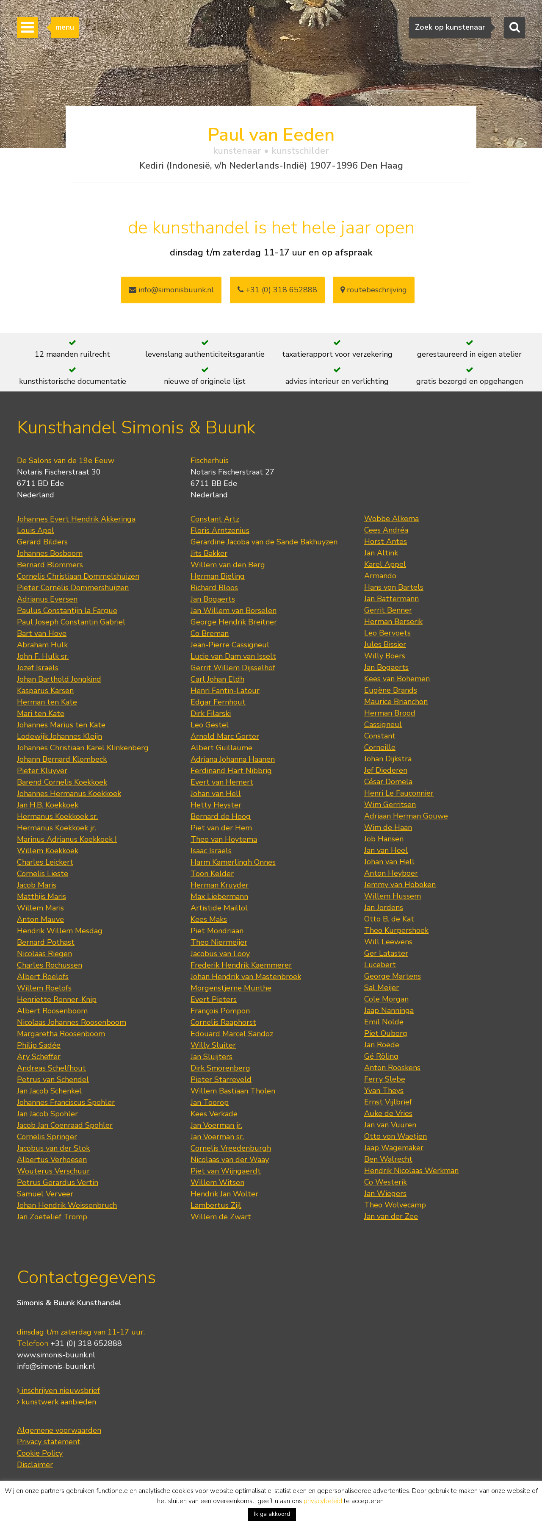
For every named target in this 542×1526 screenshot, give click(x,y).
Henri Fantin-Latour (225, 690)
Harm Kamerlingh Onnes (233, 862)
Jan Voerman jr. (216, 1125)
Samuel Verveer (45, 1194)
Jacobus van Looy (220, 954)
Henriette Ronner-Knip (57, 999)
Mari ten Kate (40, 713)
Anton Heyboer (391, 873)
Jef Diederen (385, 770)
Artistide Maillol (219, 908)
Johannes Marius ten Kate (61, 725)
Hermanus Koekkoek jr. (56, 828)
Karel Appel (385, 564)
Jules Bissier (385, 644)
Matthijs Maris (41, 896)
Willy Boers (384, 656)
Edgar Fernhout (218, 702)
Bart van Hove (41, 633)
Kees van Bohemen (397, 679)
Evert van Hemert (222, 782)
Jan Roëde (381, 1045)
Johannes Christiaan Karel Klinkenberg (83, 748)
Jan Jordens (383, 907)
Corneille (379, 747)
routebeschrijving (373, 290)
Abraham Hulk (42, 645)
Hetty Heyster (216, 805)
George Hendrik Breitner (234, 622)
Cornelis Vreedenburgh (231, 1148)
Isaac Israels (211, 851)
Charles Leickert (45, 862)
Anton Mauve (40, 919)
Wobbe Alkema (391, 518)
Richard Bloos (214, 588)
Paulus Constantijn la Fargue (67, 610)
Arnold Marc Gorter (225, 736)
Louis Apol (35, 530)
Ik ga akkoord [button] (272, 1514)
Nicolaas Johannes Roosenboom (71, 1022)
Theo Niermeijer (219, 942)
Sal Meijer (381, 987)
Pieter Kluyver (42, 771)
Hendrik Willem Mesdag (59, 931)
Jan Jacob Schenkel (49, 1091)
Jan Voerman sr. (217, 1137)
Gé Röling (381, 1056)
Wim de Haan (388, 827)
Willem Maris (40, 908)
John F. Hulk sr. (43, 656)
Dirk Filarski (211, 713)
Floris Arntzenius (220, 530)
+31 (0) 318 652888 (277, 290)
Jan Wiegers (385, 1193)
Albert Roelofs (43, 976)
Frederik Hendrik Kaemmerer (241, 965)
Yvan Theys (384, 1090)
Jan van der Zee (391, 1216)
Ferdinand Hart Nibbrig (231, 771)
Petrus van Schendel (53, 1079)
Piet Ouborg (385, 1033)
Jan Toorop (210, 1102)
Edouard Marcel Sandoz (232, 1034)
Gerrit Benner (388, 610)
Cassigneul (383, 724)
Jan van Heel (386, 850)
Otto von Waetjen (395, 1136)
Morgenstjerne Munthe (231, 988)
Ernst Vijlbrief (388, 1102)
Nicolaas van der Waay (230, 1159)
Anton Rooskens (392, 1068)
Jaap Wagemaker (393, 1148)
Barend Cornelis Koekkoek (62, 782)
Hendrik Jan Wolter (224, 1194)
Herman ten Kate (47, 702)
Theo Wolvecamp (395, 1205)
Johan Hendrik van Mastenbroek (246, 976)
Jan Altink (381, 553)
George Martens (392, 976)
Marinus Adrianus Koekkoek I (67, 839)
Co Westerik (385, 1182)
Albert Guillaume (221, 748)
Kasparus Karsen (45, 690)
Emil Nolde (384, 1022)
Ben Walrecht (388, 1159)
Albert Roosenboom (52, 1011)
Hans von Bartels (393, 587)
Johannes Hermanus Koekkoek (69, 793)
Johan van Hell (216, 793)
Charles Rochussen (49, 965)
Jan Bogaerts (213, 599)
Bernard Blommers (50, 565)
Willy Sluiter (213, 1045)
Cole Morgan (386, 999)
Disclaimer (35, 1464)
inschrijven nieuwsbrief (58, 1390)
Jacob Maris (36, 885)
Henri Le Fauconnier (399, 793)
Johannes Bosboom (50, 553)
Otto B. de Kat (389, 919)
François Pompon (220, 1011)
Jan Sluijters (211, 1057)
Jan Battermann (391, 599)
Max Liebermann (219, 896)
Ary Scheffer (39, 1057)
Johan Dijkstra (388, 759)
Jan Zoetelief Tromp (52, 1217)
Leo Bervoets (387, 633)
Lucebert (380, 965)
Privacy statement (48, 1442)
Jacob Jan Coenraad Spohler (65, 1125)
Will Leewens (388, 942)
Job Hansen (384, 839)
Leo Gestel (210, 725)
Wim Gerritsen (390, 804)
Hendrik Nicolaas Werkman (411, 1170)
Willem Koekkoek (47, 851)
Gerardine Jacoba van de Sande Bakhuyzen (264, 542)
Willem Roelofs (44, 988)
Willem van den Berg (228, 565)
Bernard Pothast (46, 942)
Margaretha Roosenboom (61, 1034)
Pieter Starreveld (221, 1079)
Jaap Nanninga (389, 1010)
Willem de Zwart (221, 1217)
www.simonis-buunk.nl (56, 1355)
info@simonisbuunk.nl (171, 290)
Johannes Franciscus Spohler (66, 1102)
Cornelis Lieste (42, 873)
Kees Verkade (214, 1114)
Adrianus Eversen (47, 599)
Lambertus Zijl (216, 1205)
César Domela (388, 782)
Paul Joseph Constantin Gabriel (71, 622)
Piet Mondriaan (217, 931)
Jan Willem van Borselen (234, 610)
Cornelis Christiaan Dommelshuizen (78, 576)
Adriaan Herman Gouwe (406, 816)
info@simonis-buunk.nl (56, 1366)
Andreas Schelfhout (51, 1068)
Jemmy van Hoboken (400, 885)
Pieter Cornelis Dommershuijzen (73, 588)
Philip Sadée (39, 1045)
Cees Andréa (386, 530)
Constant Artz (215, 519)
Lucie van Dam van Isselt (233, 656)
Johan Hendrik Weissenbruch (67, 1205)
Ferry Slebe (384, 1079)
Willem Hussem (392, 896)
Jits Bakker (209, 553)
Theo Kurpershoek (396, 930)
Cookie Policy (40, 1453)
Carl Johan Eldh (217, 679)
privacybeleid (323, 1501)
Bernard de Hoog (221, 816)
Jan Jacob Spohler (47, 1114)
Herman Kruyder (220, 885)
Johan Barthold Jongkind (59, 679)
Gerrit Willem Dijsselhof (233, 668)
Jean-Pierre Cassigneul (230, 645)
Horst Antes (385, 541)
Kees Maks (209, 919)
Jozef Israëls (37, 668)
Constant (379, 736)
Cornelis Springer (47, 1137)
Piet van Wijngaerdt (226, 1171)
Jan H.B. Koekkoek (47, 805)
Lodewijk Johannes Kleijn (59, 736)
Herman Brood (389, 713)
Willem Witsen (217, 1182)
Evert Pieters (214, 999)
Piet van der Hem (221, 828)
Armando (380, 576)
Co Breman (210, 633)
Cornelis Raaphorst (223, 1022)
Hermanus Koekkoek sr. (57, 816)
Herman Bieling (218, 576)
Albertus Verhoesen (52, 1159)
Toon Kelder (212, 873)
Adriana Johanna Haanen (233, 759)
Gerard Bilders (42, 542)
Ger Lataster (386, 953)
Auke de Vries (388, 1113)
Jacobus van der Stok (53, 1148)
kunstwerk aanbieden (56, 1402)
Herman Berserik (393, 621)
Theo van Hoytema (224, 839)
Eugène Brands (390, 690)
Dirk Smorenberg (220, 1068)
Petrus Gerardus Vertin (57, 1182)
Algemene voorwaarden (59, 1430)
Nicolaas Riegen (44, 954)
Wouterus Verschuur (53, 1171)
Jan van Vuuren (390, 1125)
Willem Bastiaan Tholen (233, 1091)
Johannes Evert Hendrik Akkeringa (76, 519)
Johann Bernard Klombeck (62, 759)
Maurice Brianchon (396, 701)
